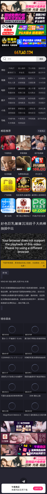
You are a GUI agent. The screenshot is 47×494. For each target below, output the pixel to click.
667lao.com (23, 52)
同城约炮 (11, 118)
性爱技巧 (41, 113)
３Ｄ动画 (41, 78)
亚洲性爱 (11, 88)
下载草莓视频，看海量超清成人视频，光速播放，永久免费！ (24, 264)
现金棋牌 (31, 72)
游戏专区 (41, 68)
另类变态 (41, 92)
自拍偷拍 (21, 78)
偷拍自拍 (21, 88)
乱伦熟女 (31, 92)
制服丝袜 (11, 92)
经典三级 (21, 92)
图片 (3, 100)
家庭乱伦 (21, 108)
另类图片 (41, 102)
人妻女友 (31, 108)
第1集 (5, 272)
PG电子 (12, 68)
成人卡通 (31, 88)
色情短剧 (21, 123)
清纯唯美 (21, 102)
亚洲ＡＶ (11, 78)
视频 (3, 80)
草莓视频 (31, 118)
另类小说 (21, 113)
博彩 (3, 70)
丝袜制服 (21, 82)
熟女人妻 (11, 82)
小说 (3, 110)
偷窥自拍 (11, 98)
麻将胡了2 (12, 72)
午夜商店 (21, 118)
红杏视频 (11, 123)
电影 (3, 90)
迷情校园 (11, 113)
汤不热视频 (42, 118)
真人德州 (21, 68)
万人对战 (31, 68)
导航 (3, 120)
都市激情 (11, 108)
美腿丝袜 (11, 102)
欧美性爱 (41, 88)
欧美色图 (31, 98)
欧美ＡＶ (31, 78)
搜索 (41, 59)
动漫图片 (41, 98)
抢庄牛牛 (41, 72)
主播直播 (31, 82)
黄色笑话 (31, 113)
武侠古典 (41, 108)
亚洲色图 (21, 98)
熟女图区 (31, 102)
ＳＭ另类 (41, 82)
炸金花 (21, 72)
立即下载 (37, 488)
